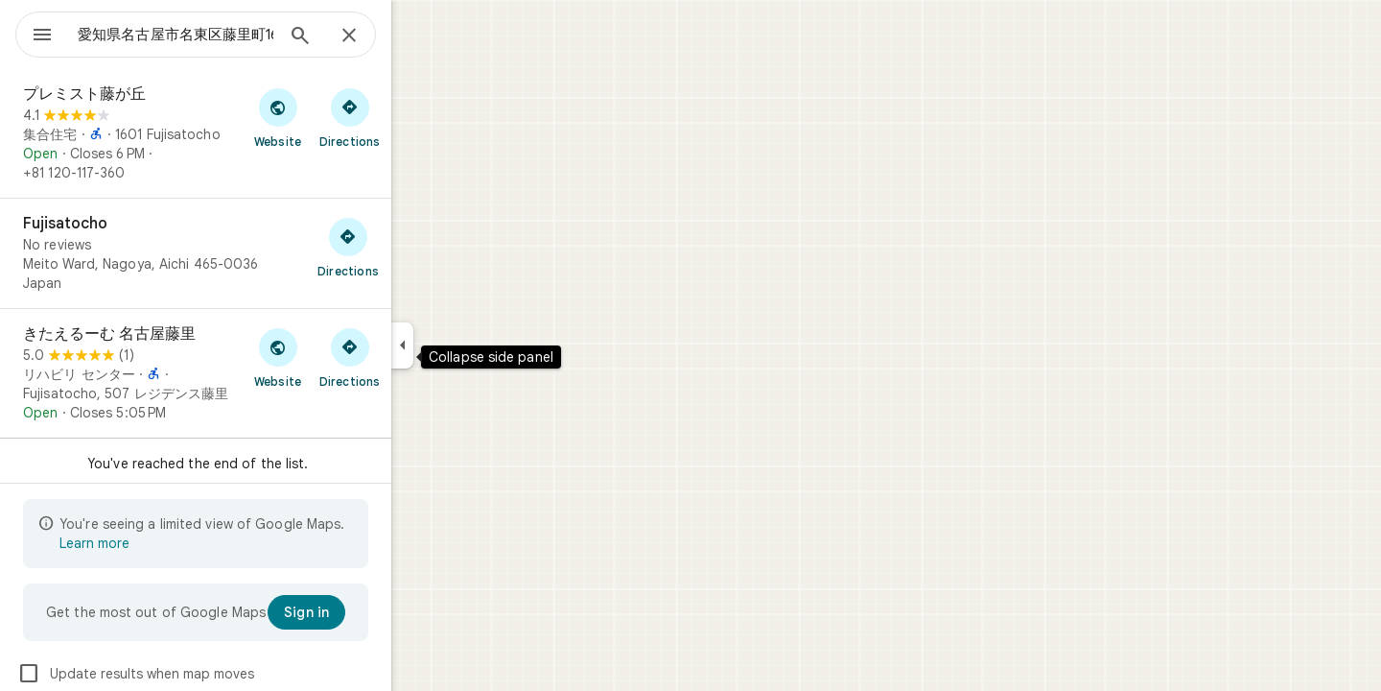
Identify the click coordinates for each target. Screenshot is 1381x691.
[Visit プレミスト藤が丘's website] (347, 117)
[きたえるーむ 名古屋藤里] (264, 373)
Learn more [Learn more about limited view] (164, 543)
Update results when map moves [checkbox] (204, 673)
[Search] (369, 37)
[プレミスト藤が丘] (264, 133)
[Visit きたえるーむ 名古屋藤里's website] (347, 357)
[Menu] (34, 32)
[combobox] (225, 34)
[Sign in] (375, 612)
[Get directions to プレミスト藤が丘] (419, 117)
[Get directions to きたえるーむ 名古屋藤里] (419, 357)
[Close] (418, 36)
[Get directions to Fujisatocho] (417, 246)
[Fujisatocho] (264, 253)
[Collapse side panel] (471, 345)
